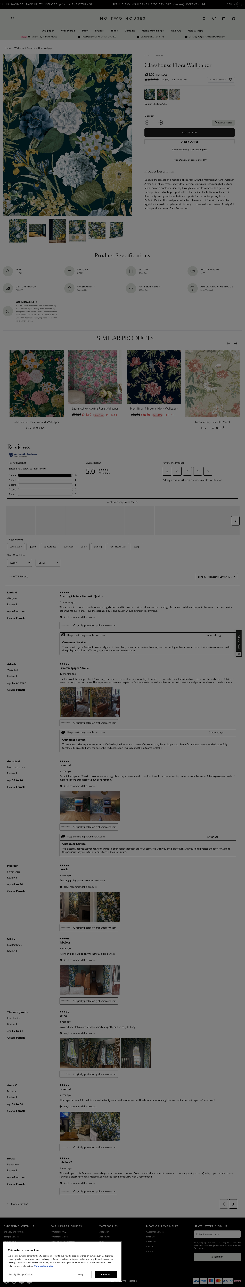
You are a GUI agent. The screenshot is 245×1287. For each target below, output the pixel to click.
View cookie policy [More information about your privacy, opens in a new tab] (43, 1265)
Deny (80, 1274)
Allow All (105, 1274)
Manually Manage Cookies (20, 1274)
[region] (62, 1262)
